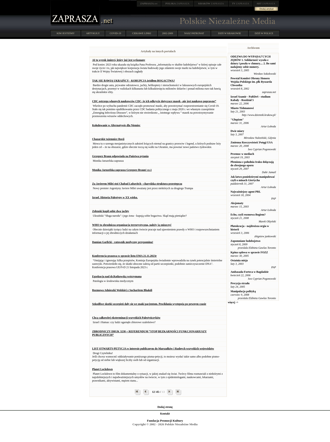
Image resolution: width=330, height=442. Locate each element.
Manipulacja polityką (243, 291)
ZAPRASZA (177, 3)
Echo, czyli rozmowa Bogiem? (248, 214)
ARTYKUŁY (93, 33)
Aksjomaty (237, 203)
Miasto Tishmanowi (242, 108)
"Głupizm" (237, 119)
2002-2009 (167, 33)
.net (149, 3)
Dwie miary (237, 131)
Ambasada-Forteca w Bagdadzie (250, 271)
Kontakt (165, 413)
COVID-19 (115, 33)
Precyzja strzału (240, 283)
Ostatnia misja (239, 260)
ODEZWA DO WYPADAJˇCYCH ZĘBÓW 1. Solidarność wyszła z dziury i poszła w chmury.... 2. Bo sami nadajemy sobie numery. (253, 61)
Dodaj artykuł (267, 8)
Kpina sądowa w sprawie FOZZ (249, 252)
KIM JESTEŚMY (66, 33)
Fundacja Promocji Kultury (165, 420)
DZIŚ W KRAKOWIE (229, 33)
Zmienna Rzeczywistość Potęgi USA (252, 142)
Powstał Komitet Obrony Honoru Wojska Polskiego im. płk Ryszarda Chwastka (251, 82)
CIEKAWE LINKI (141, 33)
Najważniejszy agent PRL (246, 191)
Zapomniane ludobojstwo (245, 241)
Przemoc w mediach (242, 154)
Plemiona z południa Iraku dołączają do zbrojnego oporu (252, 163)
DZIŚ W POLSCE (264, 33)
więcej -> (233, 302)
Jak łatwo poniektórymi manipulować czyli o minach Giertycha (253, 178)
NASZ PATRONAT (194, 33)
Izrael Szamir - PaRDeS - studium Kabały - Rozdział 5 (250, 98)
